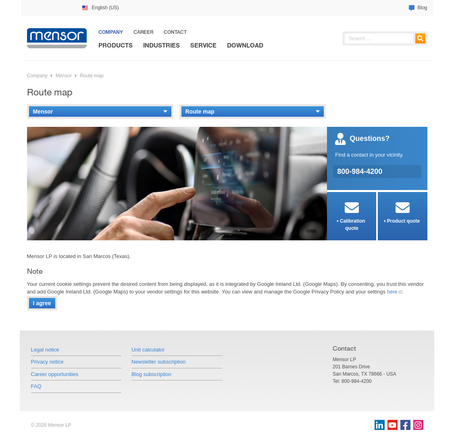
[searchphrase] (385, 38)
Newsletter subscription (158, 362)
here (392, 292)
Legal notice (45, 350)
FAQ (36, 386)
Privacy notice (47, 362)
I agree (42, 303)
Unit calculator (148, 350)
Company (110, 32)
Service (203, 45)
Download (245, 45)
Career (143, 32)
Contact (175, 32)
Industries (161, 45)
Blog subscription (151, 374)
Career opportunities (55, 374)
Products (115, 45)
